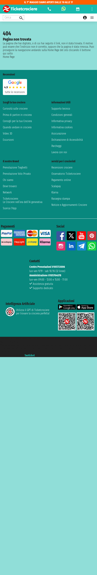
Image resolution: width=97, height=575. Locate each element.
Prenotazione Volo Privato (17, 173)
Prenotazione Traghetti (15, 167)
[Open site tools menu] (92, 9)
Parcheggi (56, 146)
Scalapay (56, 186)
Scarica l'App (10, 208)
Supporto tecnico (60, 108)
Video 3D (7, 133)
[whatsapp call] (63, 9)
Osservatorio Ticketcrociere (66, 173)
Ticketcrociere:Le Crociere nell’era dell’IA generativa (22, 200)
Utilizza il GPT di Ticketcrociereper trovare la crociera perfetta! (27, 311)
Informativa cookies (62, 127)
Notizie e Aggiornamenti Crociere (69, 205)
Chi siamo (8, 180)
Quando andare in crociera (17, 127)
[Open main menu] (92, 17)
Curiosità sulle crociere (15, 108)
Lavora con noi (59, 152)
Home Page (9, 57)
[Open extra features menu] (13, 17)
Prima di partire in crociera (17, 115)
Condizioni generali (61, 115)
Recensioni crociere (61, 167)
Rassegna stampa (60, 198)
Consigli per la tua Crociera (17, 121)
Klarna (54, 192)
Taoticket (30, 355)
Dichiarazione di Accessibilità (67, 139)
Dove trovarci (10, 186)
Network (7, 192)
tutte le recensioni (15, 92)
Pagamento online (61, 180)
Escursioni (8, 139)
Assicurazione (58, 133)
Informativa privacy (61, 121)
